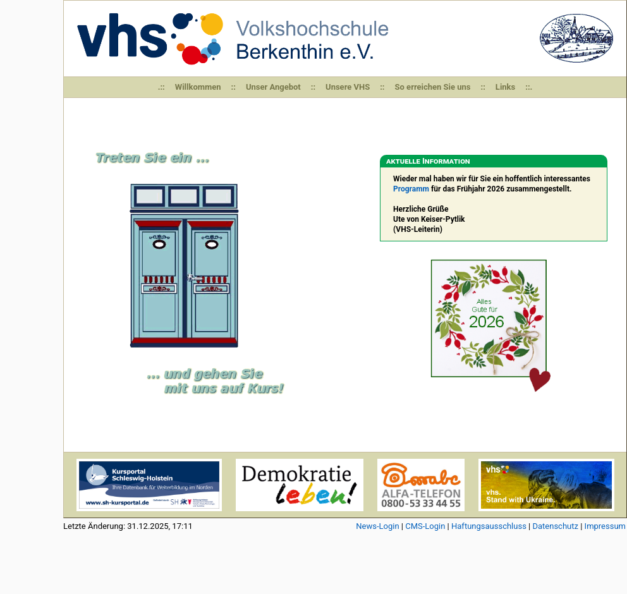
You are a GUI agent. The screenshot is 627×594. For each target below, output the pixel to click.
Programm (411, 189)
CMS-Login (425, 526)
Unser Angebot (273, 87)
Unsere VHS (348, 87)
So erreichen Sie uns (433, 87)
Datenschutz (555, 526)
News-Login (377, 526)
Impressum (605, 526)
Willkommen (198, 87)
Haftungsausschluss (489, 526)
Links (505, 87)
